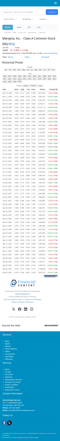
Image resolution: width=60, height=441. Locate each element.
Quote (10, 57)
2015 (24, 79)
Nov (49, 70)
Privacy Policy (5, 435)
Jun (28, 70)
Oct (44, 70)
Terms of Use (52, 433)
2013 (14, 79)
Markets (7, 27)
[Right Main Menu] (55, 3)
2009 (49, 76)
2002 (14, 76)
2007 (39, 76)
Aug (35, 70)
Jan (6, 70)
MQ (11, 44)
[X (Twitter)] (13, 309)
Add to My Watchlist (50, 53)
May (23, 70)
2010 (54, 76)
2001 (9, 76)
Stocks (19, 27)
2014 (19, 79)
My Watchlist (27, 19)
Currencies (22, 32)
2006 (34, 76)
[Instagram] (31, 309)
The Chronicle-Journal (18, 433)
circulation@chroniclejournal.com (21, 410)
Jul (32, 70)
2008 (44, 76)
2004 (24, 76)
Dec (53, 70)
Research (45, 57)
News (14, 32)
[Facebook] (19, 309)
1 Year (40, 86)
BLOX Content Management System (18, 437)
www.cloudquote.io (22, 294)
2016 (29, 79)
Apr (19, 70)
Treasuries (41, 32)
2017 (34, 79)
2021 (54, 79)
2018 (39, 79)
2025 (19, 81)
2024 (14, 81)
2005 (29, 76)
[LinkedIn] (25, 309)
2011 (4, 79)
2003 (19, 76)
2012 (9, 79)
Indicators (43, 19)
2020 (49, 79)
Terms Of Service (26, 302)
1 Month (25, 86)
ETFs (29, 27)
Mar (14, 70)
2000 (4, 76)
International (32, 32)
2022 (4, 81)
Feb (10, 70)
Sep (40, 70)
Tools (38, 27)
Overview (7, 32)
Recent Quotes (9, 19)
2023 (9, 81)
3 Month (33, 86)
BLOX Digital (34, 437)
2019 (44, 79)
